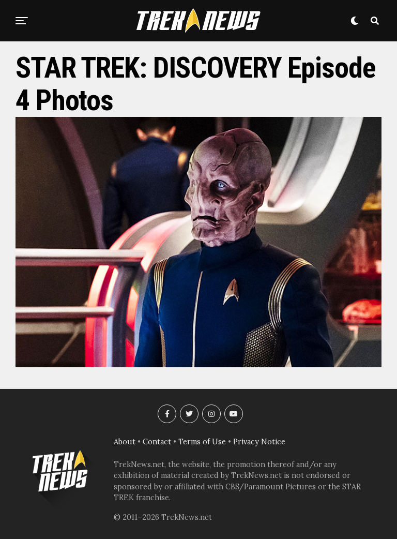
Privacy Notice (259, 441)
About (124, 441)
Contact (157, 441)
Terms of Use (202, 441)
